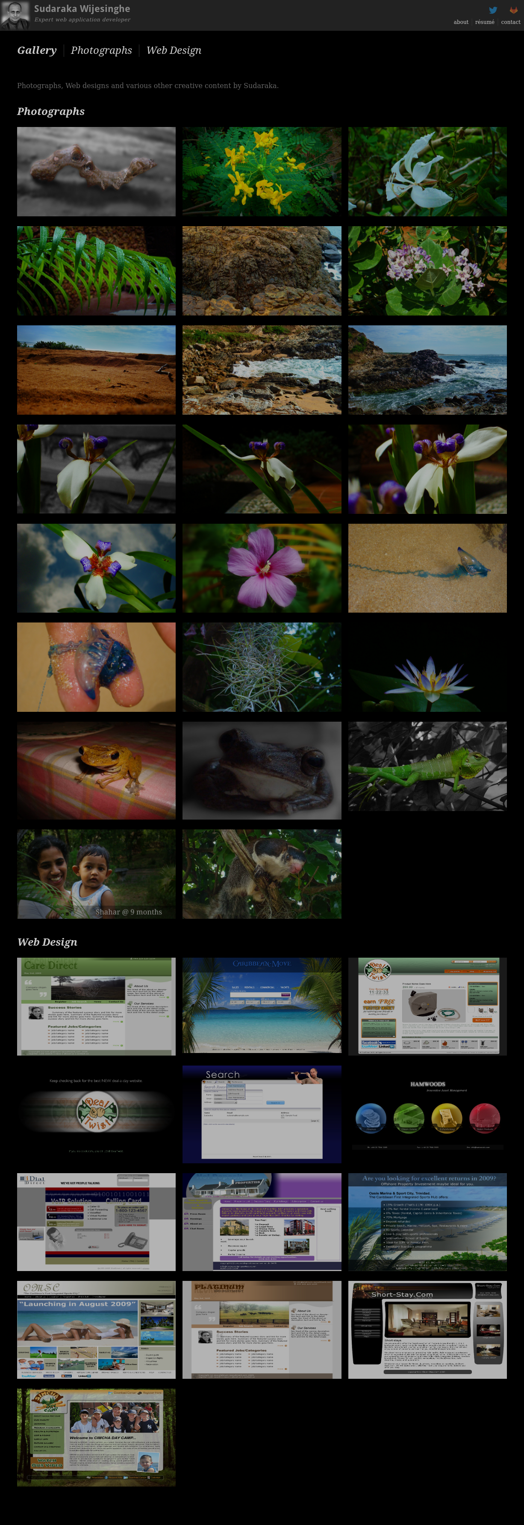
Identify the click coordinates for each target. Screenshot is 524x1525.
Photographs (101, 50)
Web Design (173, 50)
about (461, 22)
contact (511, 22)
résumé (485, 22)
